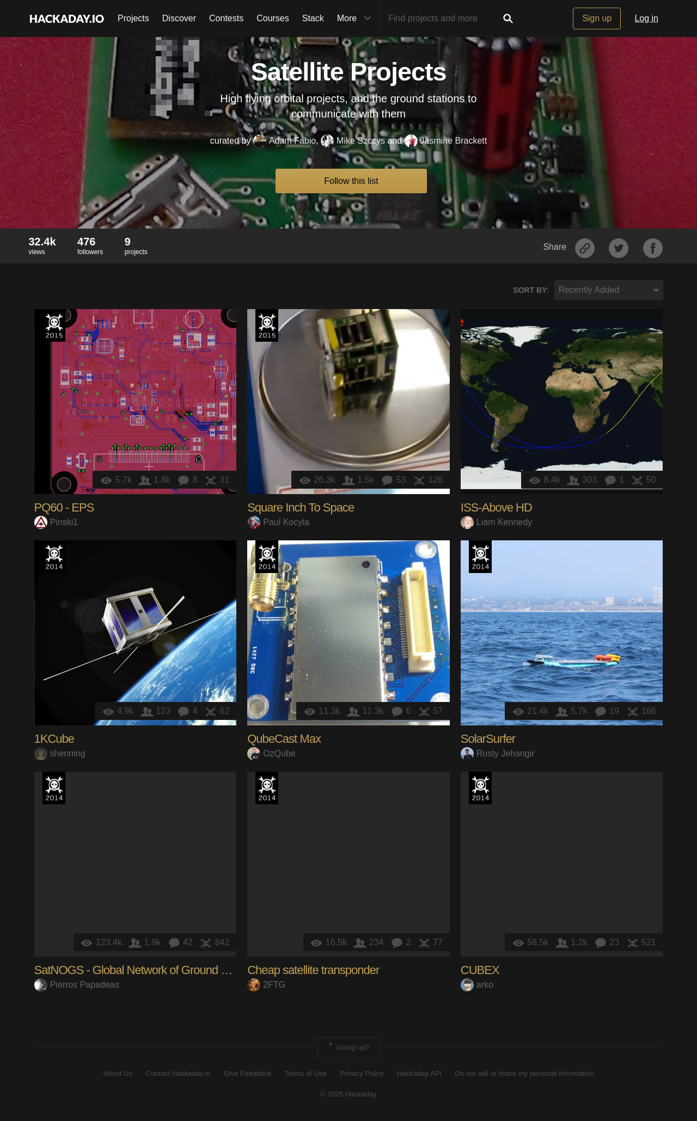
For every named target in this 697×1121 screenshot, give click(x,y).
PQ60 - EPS (64, 507)
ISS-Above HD (496, 507)
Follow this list (351, 181)
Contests (226, 18)
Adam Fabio (284, 140)
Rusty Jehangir (498, 753)
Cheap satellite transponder (313, 970)
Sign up (597, 18)
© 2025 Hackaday (348, 1094)
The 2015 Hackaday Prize (53, 325)
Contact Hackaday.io (178, 1073)
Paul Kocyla (278, 522)
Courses (272, 18)
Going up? (348, 1048)
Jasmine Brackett (446, 140)
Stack (313, 18)
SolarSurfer (488, 739)
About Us (117, 1073)
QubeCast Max (284, 739)
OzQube (271, 753)
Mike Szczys (353, 140)
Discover (179, 18)
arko (477, 984)
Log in (646, 18)
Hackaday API (419, 1073)
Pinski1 (56, 522)
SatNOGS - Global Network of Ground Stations (147, 970)
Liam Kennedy (496, 522)
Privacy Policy (362, 1073)
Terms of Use (306, 1073)
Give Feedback (247, 1073)
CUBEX (480, 970)
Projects (133, 18)
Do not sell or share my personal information (524, 1073)
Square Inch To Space (300, 507)
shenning (59, 753)
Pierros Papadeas (76, 984)
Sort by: (531, 290)
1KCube (54, 739)
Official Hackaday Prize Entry (53, 556)
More (356, 18)
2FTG (266, 984)
